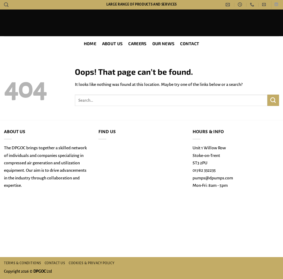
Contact (189, 43)
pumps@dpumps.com (213, 178)
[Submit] (273, 100)
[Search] (6, 5)
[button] (264, 4)
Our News (163, 43)
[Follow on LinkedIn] (276, 5)
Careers (137, 43)
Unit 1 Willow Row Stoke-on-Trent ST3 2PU (209, 155)
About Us (112, 43)
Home (90, 43)
